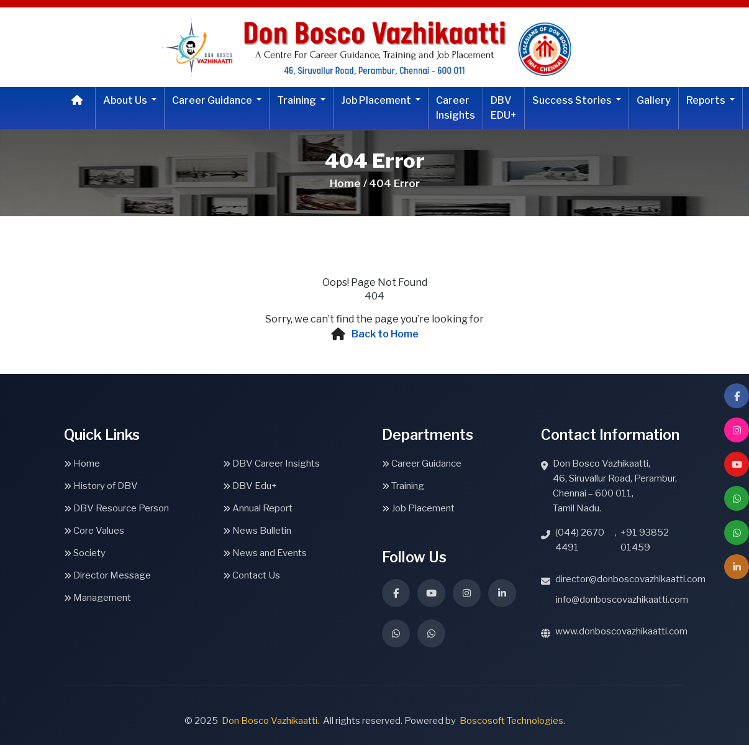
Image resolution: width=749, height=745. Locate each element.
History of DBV (101, 485)
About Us (126, 100)
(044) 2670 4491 (579, 540)
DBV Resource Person (116, 508)
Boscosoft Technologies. (512, 720)
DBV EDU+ (504, 107)
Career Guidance (213, 100)
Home (82, 463)
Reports (706, 100)
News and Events (265, 553)
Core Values (94, 530)
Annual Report (258, 508)
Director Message (107, 575)
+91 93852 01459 (644, 540)
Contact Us (251, 575)
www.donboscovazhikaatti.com (621, 631)
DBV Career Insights (271, 463)
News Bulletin (257, 530)
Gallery (654, 100)
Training (297, 100)
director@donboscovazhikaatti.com (630, 579)
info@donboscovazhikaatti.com (622, 599)
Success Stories (573, 100)
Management (97, 597)
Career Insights (455, 107)
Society (85, 553)
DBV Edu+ (250, 485)
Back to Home (385, 334)
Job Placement (377, 100)
